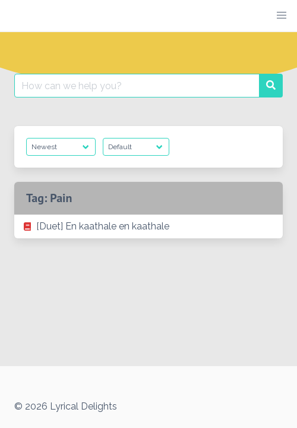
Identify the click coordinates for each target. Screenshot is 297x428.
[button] (281, 15)
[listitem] (148, 226)
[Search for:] (137, 85)
